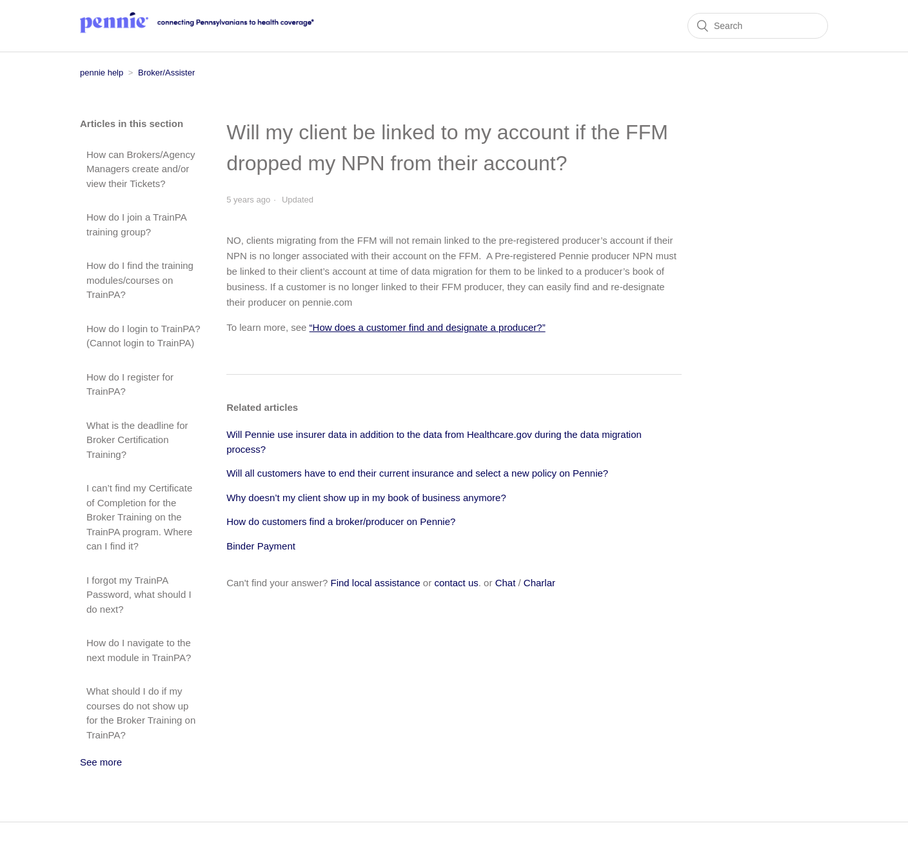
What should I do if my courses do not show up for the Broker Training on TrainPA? (140, 713)
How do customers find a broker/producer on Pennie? (340, 521)
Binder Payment (260, 545)
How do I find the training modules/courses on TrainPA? (139, 280)
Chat (505, 582)
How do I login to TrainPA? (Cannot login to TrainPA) (143, 336)
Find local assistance (375, 582)
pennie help (101, 72)
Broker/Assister (166, 72)
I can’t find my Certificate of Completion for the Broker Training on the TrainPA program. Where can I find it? (139, 516)
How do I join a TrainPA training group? (136, 224)
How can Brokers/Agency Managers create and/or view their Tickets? (140, 169)
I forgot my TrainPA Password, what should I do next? (139, 595)
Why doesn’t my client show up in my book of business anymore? (366, 497)
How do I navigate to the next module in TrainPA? (138, 650)
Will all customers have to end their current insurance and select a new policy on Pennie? (417, 473)
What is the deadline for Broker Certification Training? (137, 440)
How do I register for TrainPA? (129, 384)
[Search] (757, 26)
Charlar (539, 582)
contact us (456, 582)
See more (101, 762)
